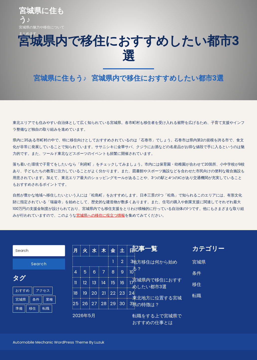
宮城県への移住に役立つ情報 (100, 215)
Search (39, 264)
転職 (196, 295)
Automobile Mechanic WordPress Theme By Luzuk (58, 342)
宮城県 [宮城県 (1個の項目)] (20, 299)
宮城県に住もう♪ (41, 15)
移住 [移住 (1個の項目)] (32, 308)
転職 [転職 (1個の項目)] (45, 308)
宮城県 (199, 262)
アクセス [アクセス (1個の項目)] (43, 290)
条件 (196, 273)
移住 (196, 284)
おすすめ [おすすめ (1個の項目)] (22, 290)
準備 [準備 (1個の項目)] (18, 308)
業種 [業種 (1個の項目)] (49, 299)
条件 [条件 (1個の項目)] (35, 299)
